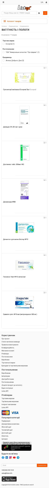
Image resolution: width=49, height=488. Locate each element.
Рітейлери (5, 354)
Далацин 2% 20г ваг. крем (12, 127)
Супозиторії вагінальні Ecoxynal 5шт (19, 89)
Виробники (5, 360)
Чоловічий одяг (7, 430)
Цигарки (5, 439)
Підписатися (42, 465)
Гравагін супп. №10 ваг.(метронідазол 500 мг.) (20, 314)
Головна (4, 26)
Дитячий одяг (7, 433)
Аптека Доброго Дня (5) (15, 60)
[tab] (24, 21)
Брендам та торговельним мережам (15, 366)
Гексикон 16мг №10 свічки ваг (14, 277)
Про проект (6, 339)
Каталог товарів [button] (12, 21)
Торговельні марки (8, 363)
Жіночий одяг (6, 427)
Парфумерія (6, 421)
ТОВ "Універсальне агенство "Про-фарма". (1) (22, 52)
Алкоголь (5, 436)
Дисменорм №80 (9, 202)
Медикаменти (24, 26)
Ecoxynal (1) (10, 44)
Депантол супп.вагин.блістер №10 (15, 239)
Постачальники (7, 357)
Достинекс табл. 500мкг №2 (13, 164)
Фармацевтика (13, 26)
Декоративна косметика (10, 424)
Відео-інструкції (7, 388)
